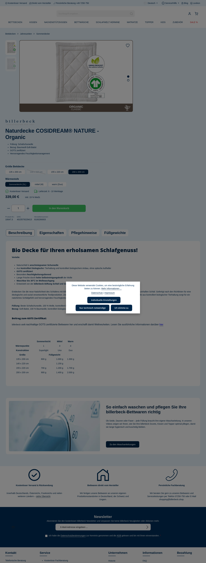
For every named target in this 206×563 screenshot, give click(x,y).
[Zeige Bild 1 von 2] (112, 76)
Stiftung (111, 518)
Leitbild (111, 499)
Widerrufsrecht (149, 509)
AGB (119, 465)
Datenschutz (148, 537)
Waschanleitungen (151, 494)
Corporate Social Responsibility (116, 511)
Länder (78, 494)
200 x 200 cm (132, 101)
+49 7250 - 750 (15, 500)
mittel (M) (156, 113)
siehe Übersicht (43, 425)
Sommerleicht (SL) (135, 113)
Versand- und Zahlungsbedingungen (153, 515)
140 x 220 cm (155, 95)
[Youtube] (13, 541)
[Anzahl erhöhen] (145, 137)
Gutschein (147, 527)
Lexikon (195, 3)
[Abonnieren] (147, 456)
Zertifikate (112, 522)
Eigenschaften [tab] (52, 162)
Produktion (113, 527)
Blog (184, 3)
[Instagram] (17, 541)
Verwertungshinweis (152, 546)
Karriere (112, 532)
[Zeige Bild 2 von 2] (112, 80)
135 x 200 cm (132, 95)
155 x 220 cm (174, 95)
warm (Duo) (174, 113)
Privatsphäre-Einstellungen (149, 553)
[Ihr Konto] (189, 14)
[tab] (20, 162)
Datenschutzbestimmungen (73, 465)
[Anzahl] (135, 137)
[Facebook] (8, 541)
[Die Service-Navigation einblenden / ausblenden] (170, 3)
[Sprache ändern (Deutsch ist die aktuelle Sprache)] (150, 3)
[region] (61, 76)
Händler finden (149, 499)
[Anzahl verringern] (126, 137)
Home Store (113, 537)
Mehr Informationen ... (111, 288)
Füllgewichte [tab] (115, 162)
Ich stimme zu (121, 307)
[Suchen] (131, 14)
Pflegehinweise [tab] (84, 162)
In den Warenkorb (175, 137)
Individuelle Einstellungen (104, 300)
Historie (111, 490)
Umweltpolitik (114, 504)
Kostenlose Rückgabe (153, 532)
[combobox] (92, 14)
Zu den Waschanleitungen (122, 373)
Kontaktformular (12, 523)
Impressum (148, 541)
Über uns (112, 494)
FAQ (145, 490)
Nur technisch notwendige (93, 307)
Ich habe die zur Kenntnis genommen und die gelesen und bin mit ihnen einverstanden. (105, 464)
